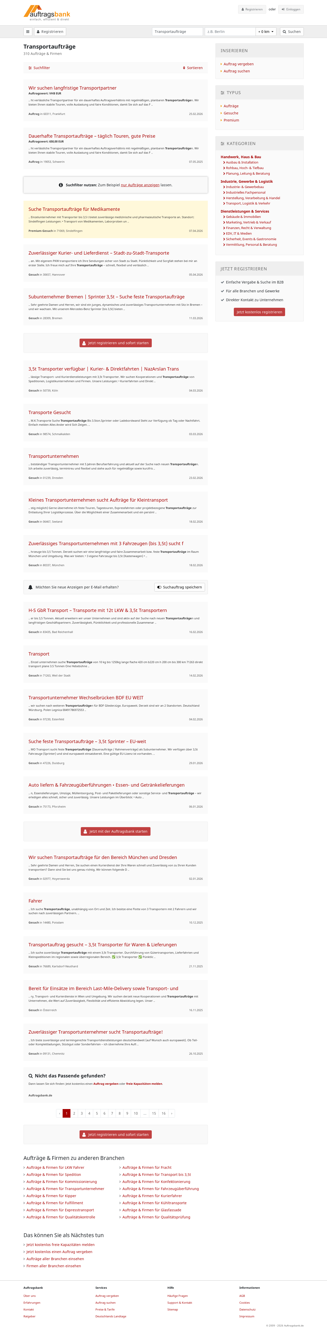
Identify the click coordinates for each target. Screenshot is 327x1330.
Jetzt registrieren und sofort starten (115, 342)
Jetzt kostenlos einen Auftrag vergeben (59, 1251)
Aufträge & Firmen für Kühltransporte (154, 1202)
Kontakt (28, 1309)
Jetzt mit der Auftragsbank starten (115, 831)
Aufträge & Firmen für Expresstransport (60, 1210)
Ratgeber (29, 1316)
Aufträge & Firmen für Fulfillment (55, 1202)
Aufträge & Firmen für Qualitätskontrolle (61, 1217)
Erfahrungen (31, 1302)
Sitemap (172, 1309)
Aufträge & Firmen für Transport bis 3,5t (156, 1174)
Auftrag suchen (237, 71)
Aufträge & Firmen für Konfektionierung (156, 1181)
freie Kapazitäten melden (144, 1084)
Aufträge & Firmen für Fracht (146, 1167)
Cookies (244, 1302)
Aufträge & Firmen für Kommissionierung (62, 1181)
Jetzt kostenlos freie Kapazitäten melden (61, 1244)
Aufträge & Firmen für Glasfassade (151, 1210)
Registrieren (252, 9)
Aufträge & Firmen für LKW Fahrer (55, 1167)
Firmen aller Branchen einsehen (54, 1265)
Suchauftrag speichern (179, 587)
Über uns (29, 1296)
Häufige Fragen (177, 1296)
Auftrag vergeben (105, 1084)
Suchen (292, 31)
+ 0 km (264, 31)
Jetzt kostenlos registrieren (259, 312)
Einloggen (291, 9)
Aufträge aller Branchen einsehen (55, 1258)
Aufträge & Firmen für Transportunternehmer (65, 1188)
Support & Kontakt (179, 1302)
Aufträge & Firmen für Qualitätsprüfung (156, 1217)
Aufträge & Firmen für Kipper (51, 1195)
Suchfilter (39, 67)
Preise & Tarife (105, 1309)
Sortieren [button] (193, 67)
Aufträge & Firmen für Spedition (54, 1174)
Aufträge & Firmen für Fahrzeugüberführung (160, 1188)
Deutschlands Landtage (110, 1316)
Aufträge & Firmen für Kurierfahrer (152, 1195)
